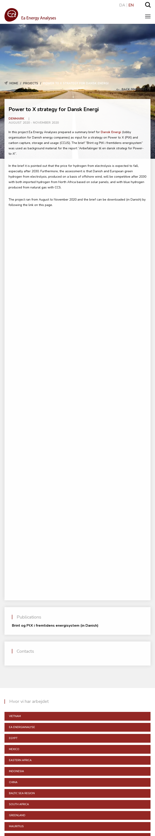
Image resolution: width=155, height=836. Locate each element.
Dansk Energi (111, 132)
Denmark (16, 118)
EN (131, 5)
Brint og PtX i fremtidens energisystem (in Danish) (55, 625)
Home (13, 83)
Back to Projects (133, 89)
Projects (30, 83)
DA (122, 5)
